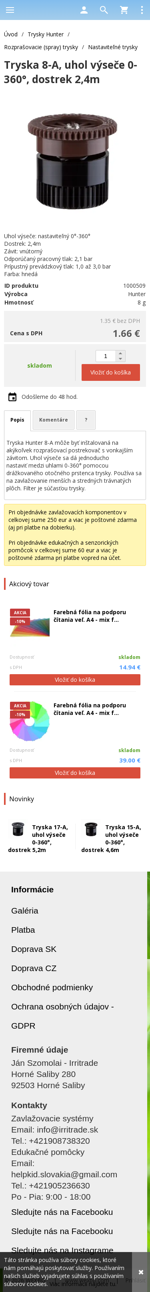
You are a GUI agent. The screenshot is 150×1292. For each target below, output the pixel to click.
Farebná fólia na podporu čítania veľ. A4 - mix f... (90, 615)
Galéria (24, 910)
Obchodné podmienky (52, 987)
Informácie (32, 889)
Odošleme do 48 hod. (50, 396)
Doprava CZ (33, 968)
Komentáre (53, 419)
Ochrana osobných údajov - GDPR (62, 1016)
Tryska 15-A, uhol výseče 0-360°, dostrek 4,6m (111, 838)
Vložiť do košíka (75, 679)
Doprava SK (33, 949)
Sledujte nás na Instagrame (62, 1250)
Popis (17, 419)
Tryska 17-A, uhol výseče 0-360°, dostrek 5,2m (38, 838)
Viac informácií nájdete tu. (83, 1284)
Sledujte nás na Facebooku (62, 1211)
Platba (23, 929)
